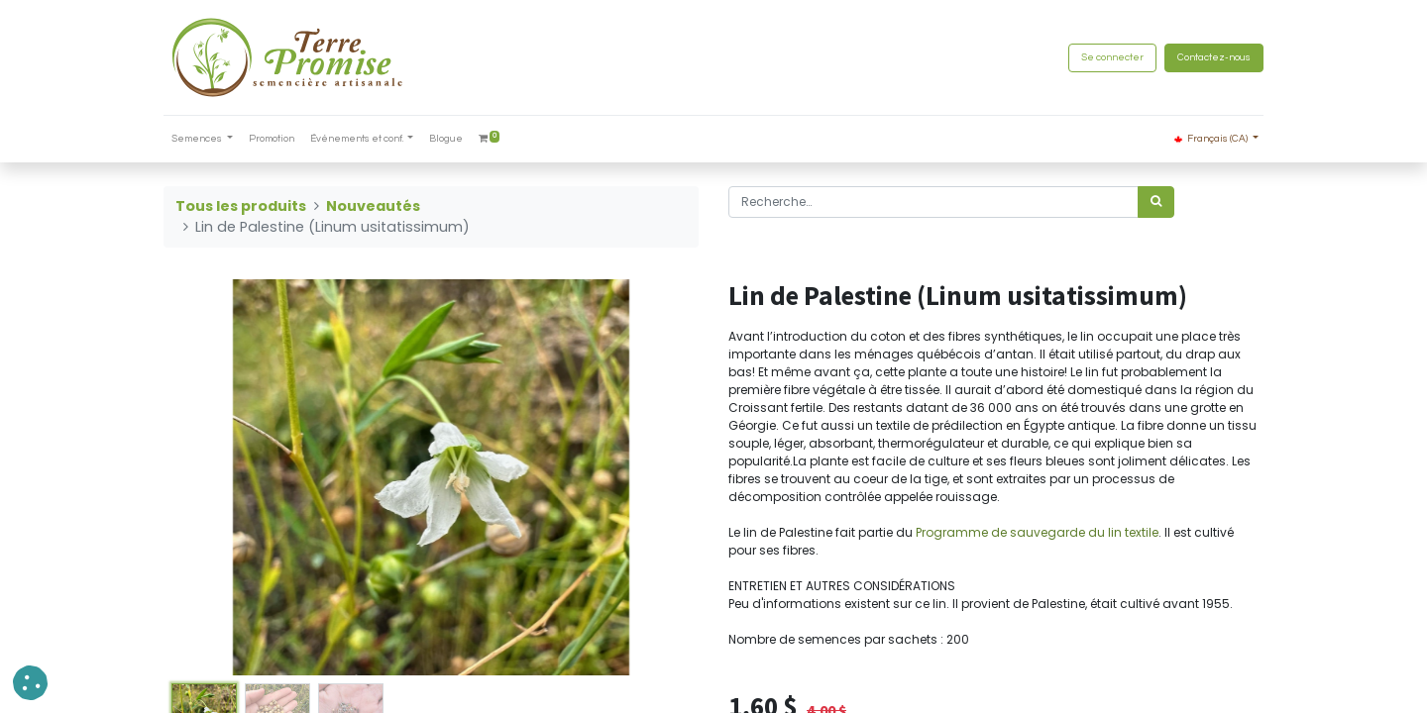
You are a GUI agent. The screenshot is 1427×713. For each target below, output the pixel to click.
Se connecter (1112, 57)
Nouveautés (373, 206)
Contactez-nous (1214, 57)
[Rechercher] (1156, 202)
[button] (30, 682)
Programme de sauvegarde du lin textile (1037, 532)
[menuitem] (271, 139)
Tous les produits (240, 206)
